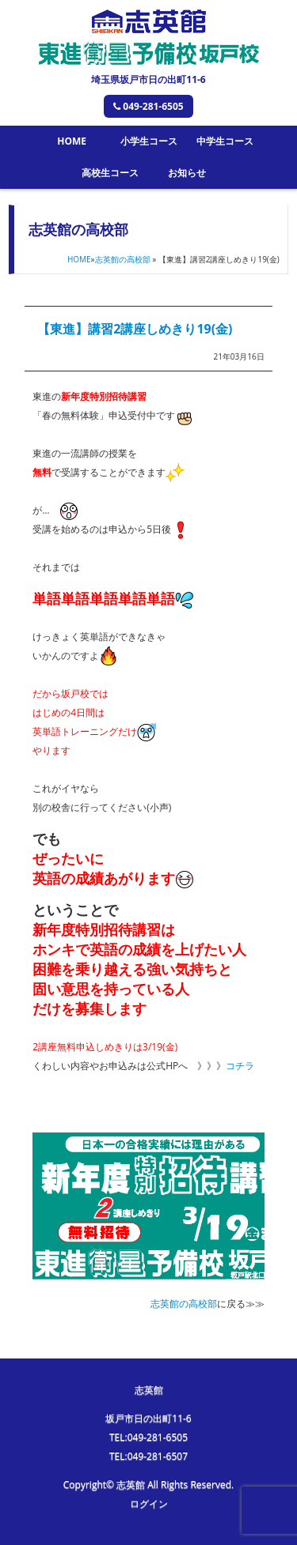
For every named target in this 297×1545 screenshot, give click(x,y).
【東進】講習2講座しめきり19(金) (134, 328)
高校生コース (110, 172)
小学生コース (148, 141)
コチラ (240, 1065)
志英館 (149, 1389)
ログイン (149, 1503)
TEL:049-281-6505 (148, 1437)
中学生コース (224, 141)
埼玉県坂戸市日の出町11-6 (148, 79)
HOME (71, 141)
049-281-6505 (148, 106)
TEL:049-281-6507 (148, 1456)
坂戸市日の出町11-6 (148, 1418)
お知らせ (187, 172)
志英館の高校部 (122, 259)
